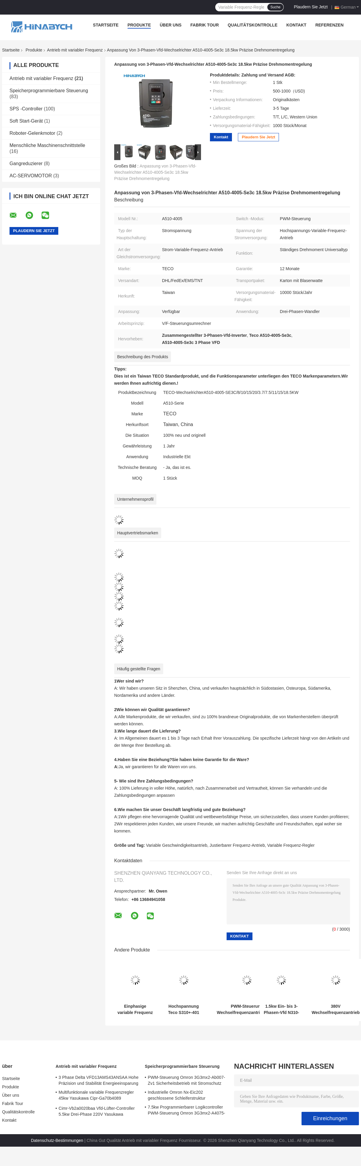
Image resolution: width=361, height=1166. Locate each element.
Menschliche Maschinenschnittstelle (47, 145)
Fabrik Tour (204, 25)
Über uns (170, 25)
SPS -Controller (26, 108)
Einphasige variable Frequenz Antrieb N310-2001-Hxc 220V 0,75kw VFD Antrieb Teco (135, 1009)
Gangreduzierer (26, 163)
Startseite (106, 25)
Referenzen (329, 25)
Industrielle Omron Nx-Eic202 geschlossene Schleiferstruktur (176, 1095)
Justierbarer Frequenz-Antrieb (237, 845)
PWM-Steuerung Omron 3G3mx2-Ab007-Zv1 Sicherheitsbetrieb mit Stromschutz (186, 1080)
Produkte (139, 25)
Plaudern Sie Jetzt (311, 6)
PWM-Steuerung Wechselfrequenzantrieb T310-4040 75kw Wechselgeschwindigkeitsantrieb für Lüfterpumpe (247, 1009)
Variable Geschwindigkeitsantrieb (176, 845)
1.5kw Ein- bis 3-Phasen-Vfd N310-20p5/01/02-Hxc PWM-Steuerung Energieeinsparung (281, 1009)
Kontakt (296, 25)
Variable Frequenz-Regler (291, 845)
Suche (275, 7)
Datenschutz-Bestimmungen (57, 1140)
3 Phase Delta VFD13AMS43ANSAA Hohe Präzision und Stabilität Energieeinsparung (99, 1080)
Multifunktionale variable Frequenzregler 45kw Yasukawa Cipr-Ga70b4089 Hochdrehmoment (96, 1096)
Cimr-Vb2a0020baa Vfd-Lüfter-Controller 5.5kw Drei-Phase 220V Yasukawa (97, 1111)
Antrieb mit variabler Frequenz (75, 50)
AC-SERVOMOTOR (31, 175)
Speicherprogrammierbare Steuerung (49, 90)
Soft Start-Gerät (26, 120)
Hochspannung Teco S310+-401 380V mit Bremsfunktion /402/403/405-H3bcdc (183, 1009)
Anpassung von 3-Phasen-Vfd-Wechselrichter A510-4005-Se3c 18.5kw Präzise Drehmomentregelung (155, 172)
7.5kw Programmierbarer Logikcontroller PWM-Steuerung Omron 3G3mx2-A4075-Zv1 (186, 1111)
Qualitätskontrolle (252, 25)
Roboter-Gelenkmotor (32, 133)
